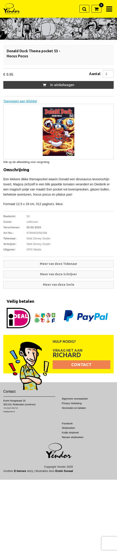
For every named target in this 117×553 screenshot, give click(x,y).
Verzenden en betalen (74, 408)
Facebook (67, 423)
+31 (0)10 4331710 (10, 408)
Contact (81, 364)
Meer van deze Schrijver (58, 274)
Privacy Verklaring (72, 403)
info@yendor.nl (9, 412)
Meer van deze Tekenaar (58, 264)
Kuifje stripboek (70, 432)
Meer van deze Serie (58, 284)
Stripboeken (68, 428)
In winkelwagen (58, 85)
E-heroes (20, 471)
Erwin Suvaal (64, 471)
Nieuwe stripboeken (73, 437)
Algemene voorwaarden (75, 398)
